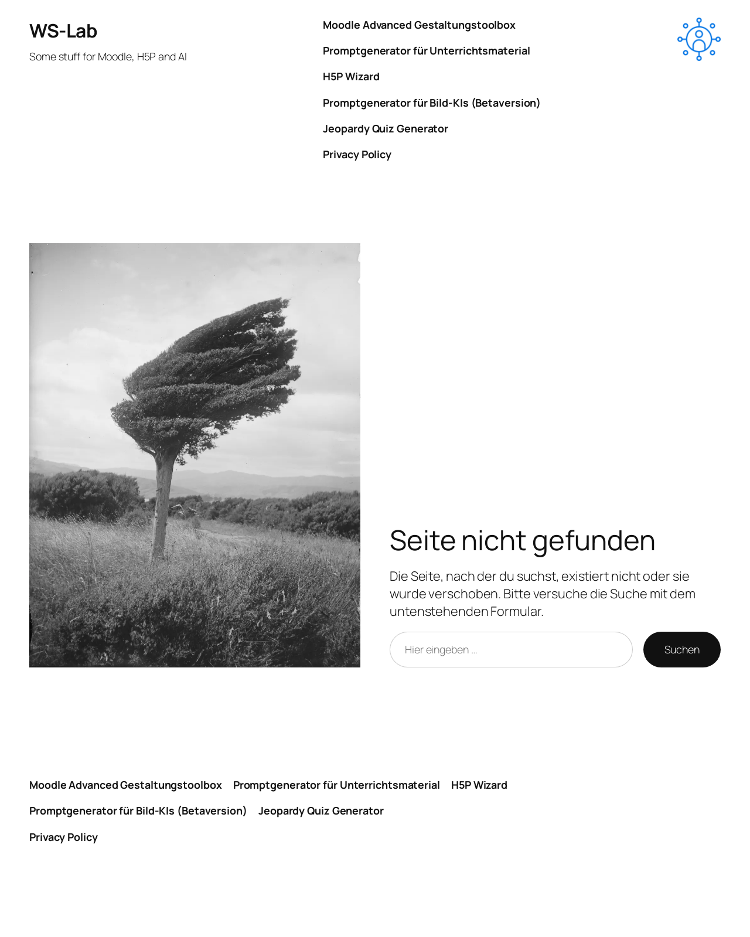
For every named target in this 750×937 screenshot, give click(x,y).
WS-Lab (63, 30)
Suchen (682, 649)
